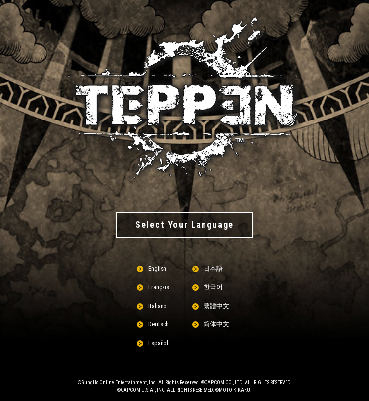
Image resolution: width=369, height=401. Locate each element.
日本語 (213, 268)
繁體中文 (216, 306)
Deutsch (158, 324)
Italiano (157, 306)
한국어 (213, 287)
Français (158, 287)
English (157, 268)
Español (158, 343)
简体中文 (216, 324)
